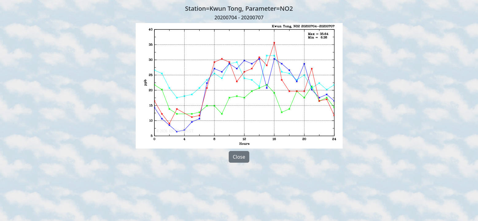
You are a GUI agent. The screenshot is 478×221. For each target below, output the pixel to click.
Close (239, 156)
